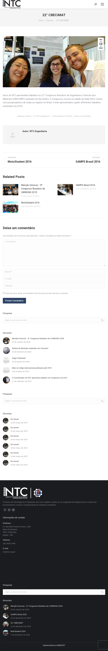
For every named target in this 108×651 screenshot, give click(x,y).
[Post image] (10, 189)
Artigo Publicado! (19, 358)
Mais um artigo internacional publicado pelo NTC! (32, 368)
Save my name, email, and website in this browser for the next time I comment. (36, 293)
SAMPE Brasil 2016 (85, 185)
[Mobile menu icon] (102, 4)
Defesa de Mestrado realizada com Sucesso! (30, 348)
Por (42, 116)
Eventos (8, 39)
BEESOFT (61, 645)
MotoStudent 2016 (30, 202)
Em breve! (15, 419)
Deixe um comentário (82, 116)
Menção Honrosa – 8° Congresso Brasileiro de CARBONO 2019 (33, 189)
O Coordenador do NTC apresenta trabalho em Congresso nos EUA (39, 378)
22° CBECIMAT (17, 623)
